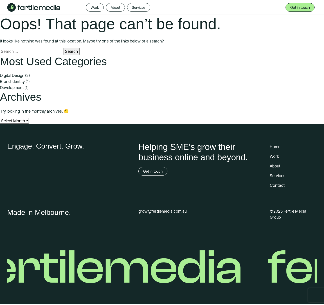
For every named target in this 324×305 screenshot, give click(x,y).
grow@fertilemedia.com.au (162, 211)
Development (12, 87)
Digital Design (12, 75)
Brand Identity (12, 81)
